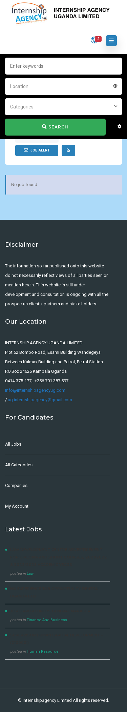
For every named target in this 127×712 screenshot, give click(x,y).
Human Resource (43, 651)
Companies (16, 485)
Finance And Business (47, 620)
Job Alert (37, 150)
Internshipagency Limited (47, 700)
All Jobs (13, 444)
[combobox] (63, 86)
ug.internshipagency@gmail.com (40, 399)
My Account (16, 506)
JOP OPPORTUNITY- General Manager (50, 611)
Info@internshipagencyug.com (35, 390)
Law (30, 573)
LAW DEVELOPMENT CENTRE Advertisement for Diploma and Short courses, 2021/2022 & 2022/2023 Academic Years (58, 557)
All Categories (19, 464)
